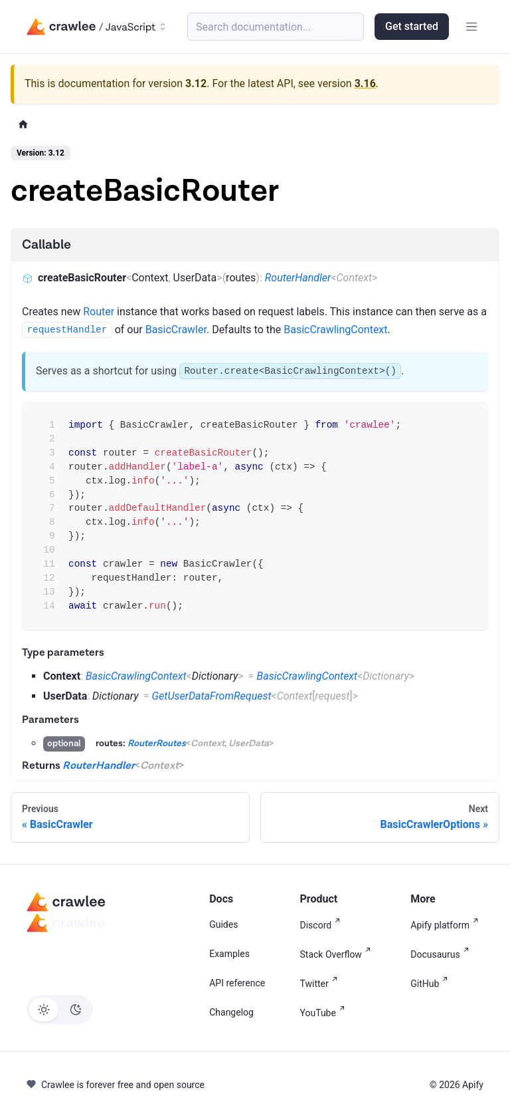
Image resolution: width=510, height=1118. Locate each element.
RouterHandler (298, 277)
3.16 (365, 83)
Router (98, 311)
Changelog (231, 1012)
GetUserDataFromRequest (212, 696)
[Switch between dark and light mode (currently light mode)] (60, 1009)
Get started (411, 26)
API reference (237, 983)
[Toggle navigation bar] (471, 27)
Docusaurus (441, 953)
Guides (223, 924)
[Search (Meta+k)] (275, 27)
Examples (229, 953)
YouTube (325, 1012)
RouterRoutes (157, 744)
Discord (323, 924)
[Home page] (23, 124)
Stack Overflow (338, 953)
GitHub (431, 982)
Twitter (321, 982)
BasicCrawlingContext (335, 329)
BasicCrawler (176, 329)
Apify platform (446, 924)
